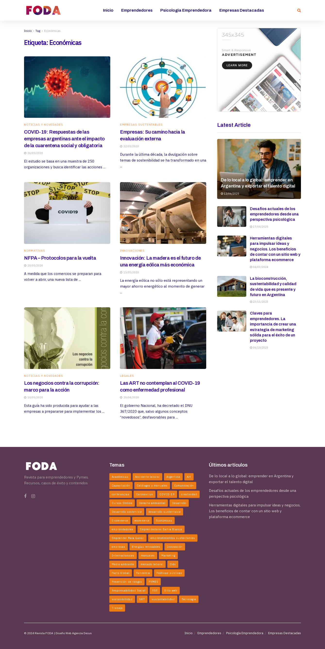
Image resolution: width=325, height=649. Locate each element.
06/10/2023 (259, 347)
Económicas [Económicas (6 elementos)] (164, 520)
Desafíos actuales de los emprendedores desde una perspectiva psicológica (274, 214)
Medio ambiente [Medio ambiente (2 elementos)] (123, 564)
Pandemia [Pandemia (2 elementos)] (143, 573)
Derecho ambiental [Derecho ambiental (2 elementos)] (152, 503)
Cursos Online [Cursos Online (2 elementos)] (122, 503)
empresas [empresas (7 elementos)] (118, 546)
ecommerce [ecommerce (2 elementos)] (142, 520)
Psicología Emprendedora (186, 10)
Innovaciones (132, 250)
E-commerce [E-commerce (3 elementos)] (120, 520)
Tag (37, 31)
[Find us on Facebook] (25, 496)
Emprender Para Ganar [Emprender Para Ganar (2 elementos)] (128, 538)
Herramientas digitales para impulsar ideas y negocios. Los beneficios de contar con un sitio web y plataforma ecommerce (275, 249)
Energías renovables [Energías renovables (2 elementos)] (146, 546)
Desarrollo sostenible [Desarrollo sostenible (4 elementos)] (127, 511)
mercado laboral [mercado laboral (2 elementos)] (152, 564)
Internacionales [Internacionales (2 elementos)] (123, 555)
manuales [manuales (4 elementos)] (148, 555)
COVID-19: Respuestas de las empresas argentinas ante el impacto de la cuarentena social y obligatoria (64, 138)
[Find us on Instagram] (33, 496)
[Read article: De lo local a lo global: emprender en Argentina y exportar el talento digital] (259, 169)
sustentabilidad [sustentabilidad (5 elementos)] (163, 599)
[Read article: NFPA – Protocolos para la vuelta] (67, 213)
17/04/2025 (259, 226)
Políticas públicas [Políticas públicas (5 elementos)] (169, 573)
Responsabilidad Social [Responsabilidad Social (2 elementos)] (128, 590)
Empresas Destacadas (241, 10)
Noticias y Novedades (43, 124)
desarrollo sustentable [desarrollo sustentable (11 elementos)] (164, 511)
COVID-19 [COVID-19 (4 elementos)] (167, 494)
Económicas (52, 31)
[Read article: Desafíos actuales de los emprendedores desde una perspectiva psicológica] (231, 216)
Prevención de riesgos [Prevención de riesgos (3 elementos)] (127, 581)
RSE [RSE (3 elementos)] (155, 590)
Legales (127, 375)
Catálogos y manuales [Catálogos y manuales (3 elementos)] (152, 485)
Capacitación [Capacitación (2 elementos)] (121, 485)
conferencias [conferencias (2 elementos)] (120, 494)
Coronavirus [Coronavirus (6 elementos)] (144, 494)
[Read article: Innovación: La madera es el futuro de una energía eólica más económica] (163, 213)
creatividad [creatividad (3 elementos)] (189, 494)
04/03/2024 (259, 267)
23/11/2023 (259, 301)
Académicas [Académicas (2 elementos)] (120, 476)
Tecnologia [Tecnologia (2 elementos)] (188, 599)
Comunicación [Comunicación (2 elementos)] (184, 485)
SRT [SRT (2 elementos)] (142, 599)
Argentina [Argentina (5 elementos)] (173, 476)
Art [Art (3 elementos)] (189, 476)
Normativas (34, 250)
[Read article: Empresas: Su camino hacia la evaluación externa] (163, 87)
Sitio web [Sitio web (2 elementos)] (170, 590)
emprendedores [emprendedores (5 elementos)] (122, 529)
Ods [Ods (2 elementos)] (173, 564)
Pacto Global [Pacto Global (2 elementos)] (120, 573)
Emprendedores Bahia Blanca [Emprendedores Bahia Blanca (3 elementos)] (161, 529)
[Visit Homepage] (43, 10)
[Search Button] (299, 10)
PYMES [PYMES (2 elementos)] (153, 581)
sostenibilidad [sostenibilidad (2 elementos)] (122, 599)
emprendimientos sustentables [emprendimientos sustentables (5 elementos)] (173, 538)
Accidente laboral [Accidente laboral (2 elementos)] (147, 476)
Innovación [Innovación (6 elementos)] (175, 546)
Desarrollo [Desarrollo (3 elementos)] (179, 503)
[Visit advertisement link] (259, 70)
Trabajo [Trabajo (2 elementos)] (117, 608)
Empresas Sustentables (141, 124)
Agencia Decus (82, 633)
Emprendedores (137, 10)
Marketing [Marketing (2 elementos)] (168, 555)
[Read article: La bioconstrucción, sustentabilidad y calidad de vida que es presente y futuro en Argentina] (231, 286)
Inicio (108, 10)
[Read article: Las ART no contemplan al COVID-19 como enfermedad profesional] (163, 338)
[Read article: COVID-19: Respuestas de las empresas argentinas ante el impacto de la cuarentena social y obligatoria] (67, 87)
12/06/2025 (230, 193)
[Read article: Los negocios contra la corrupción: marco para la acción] (67, 338)
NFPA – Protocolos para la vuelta (60, 258)
